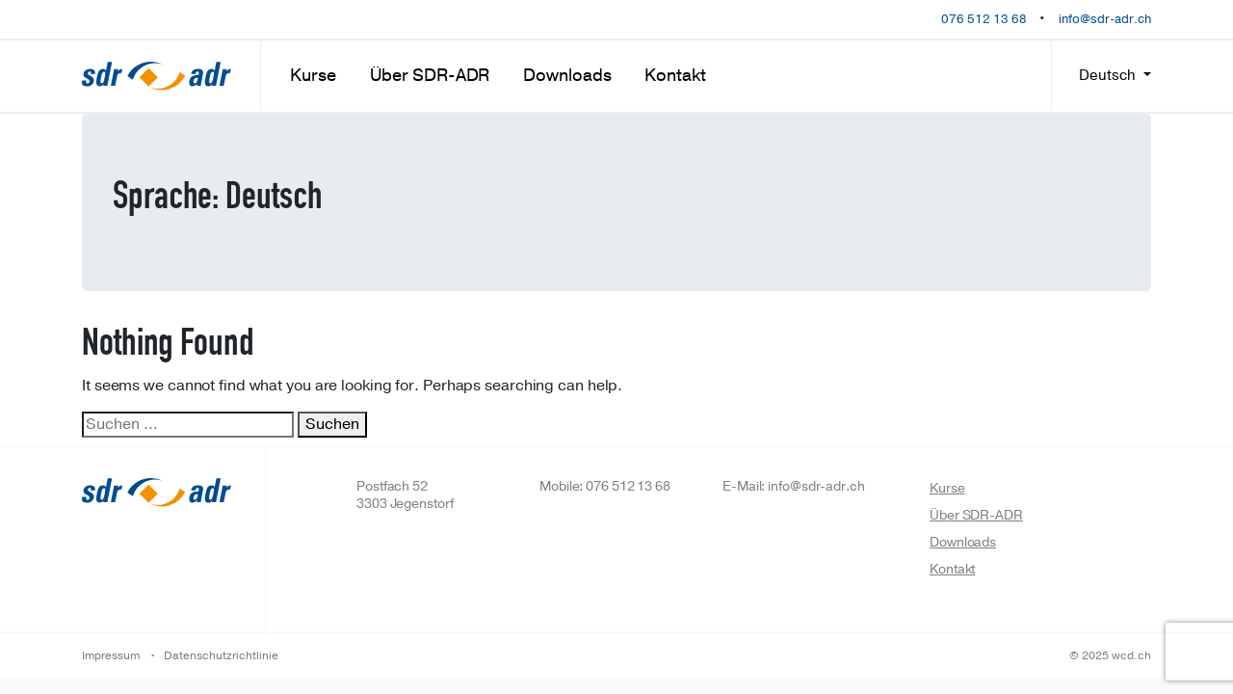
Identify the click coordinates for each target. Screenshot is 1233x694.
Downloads (567, 75)
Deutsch (1109, 75)
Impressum (111, 655)
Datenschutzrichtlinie (221, 655)
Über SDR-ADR (430, 75)
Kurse (313, 75)
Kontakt (674, 75)
